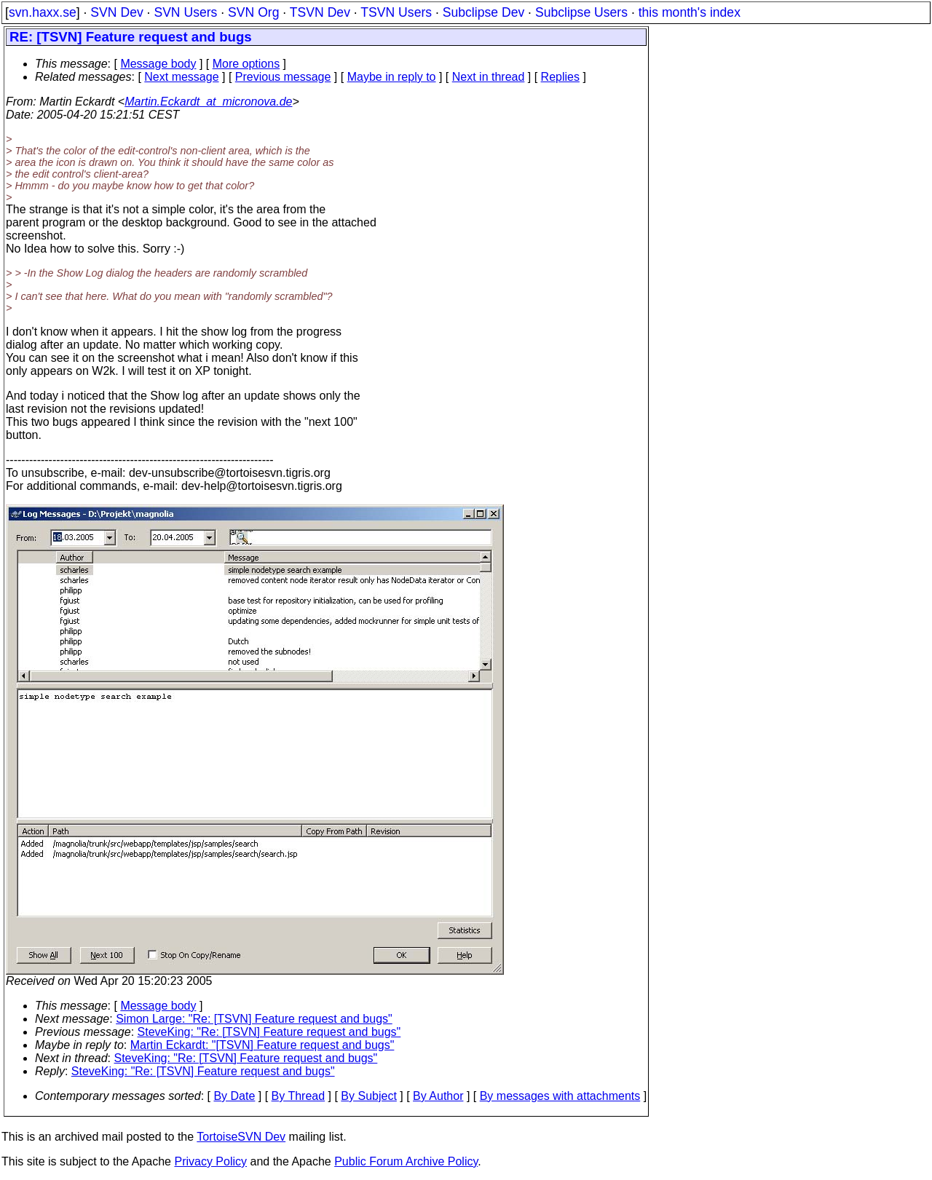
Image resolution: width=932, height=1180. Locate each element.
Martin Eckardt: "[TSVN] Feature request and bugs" (262, 1045)
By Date (234, 1096)
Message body (158, 64)
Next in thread (488, 77)
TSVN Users (396, 12)
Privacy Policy (210, 1161)
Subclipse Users (581, 12)
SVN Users (185, 12)
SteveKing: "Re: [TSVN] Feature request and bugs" (269, 1032)
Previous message (283, 77)
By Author (438, 1096)
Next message (181, 77)
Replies (560, 77)
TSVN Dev (320, 12)
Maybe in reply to (391, 77)
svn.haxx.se (42, 12)
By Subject (368, 1096)
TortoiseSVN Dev (241, 1136)
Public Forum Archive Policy (406, 1161)
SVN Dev (116, 12)
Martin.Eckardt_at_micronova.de (208, 101)
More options (246, 64)
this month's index (690, 12)
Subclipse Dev (483, 12)
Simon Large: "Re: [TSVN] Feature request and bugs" (254, 1019)
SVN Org (253, 12)
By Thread (298, 1096)
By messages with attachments (560, 1096)
